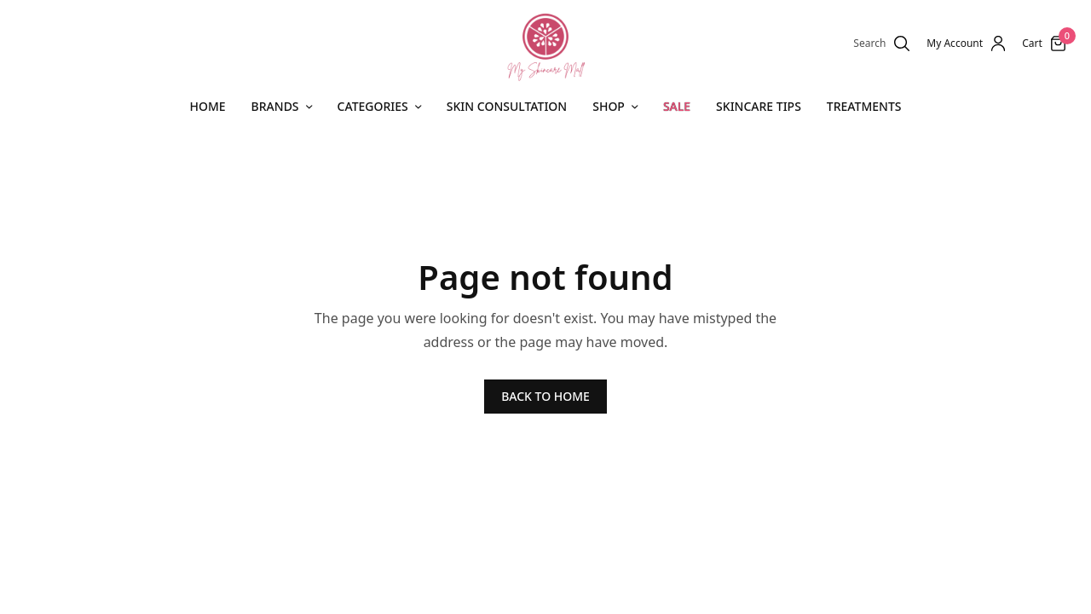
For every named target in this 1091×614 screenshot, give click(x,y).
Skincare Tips (758, 106)
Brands (275, 106)
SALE (676, 106)
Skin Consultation (507, 106)
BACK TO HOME (545, 396)
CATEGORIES (373, 106)
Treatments (864, 106)
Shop (608, 106)
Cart (1032, 43)
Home (207, 106)
